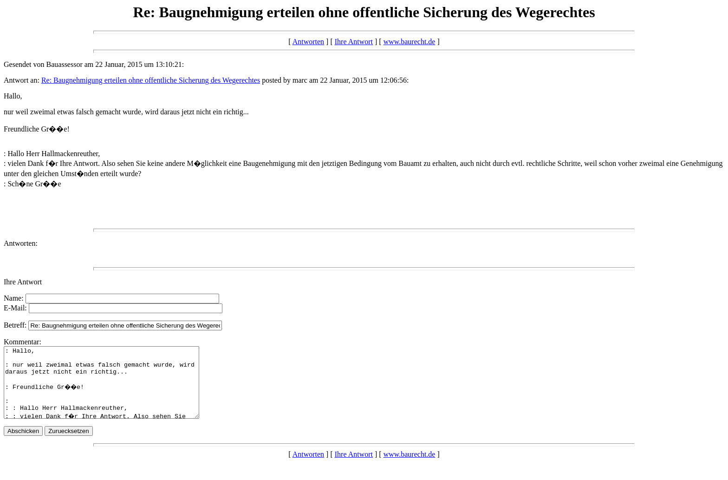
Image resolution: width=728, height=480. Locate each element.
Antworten (308, 42)
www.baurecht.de (410, 42)
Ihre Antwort (354, 42)
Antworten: (21, 243)
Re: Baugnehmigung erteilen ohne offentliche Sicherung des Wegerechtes (150, 80)
